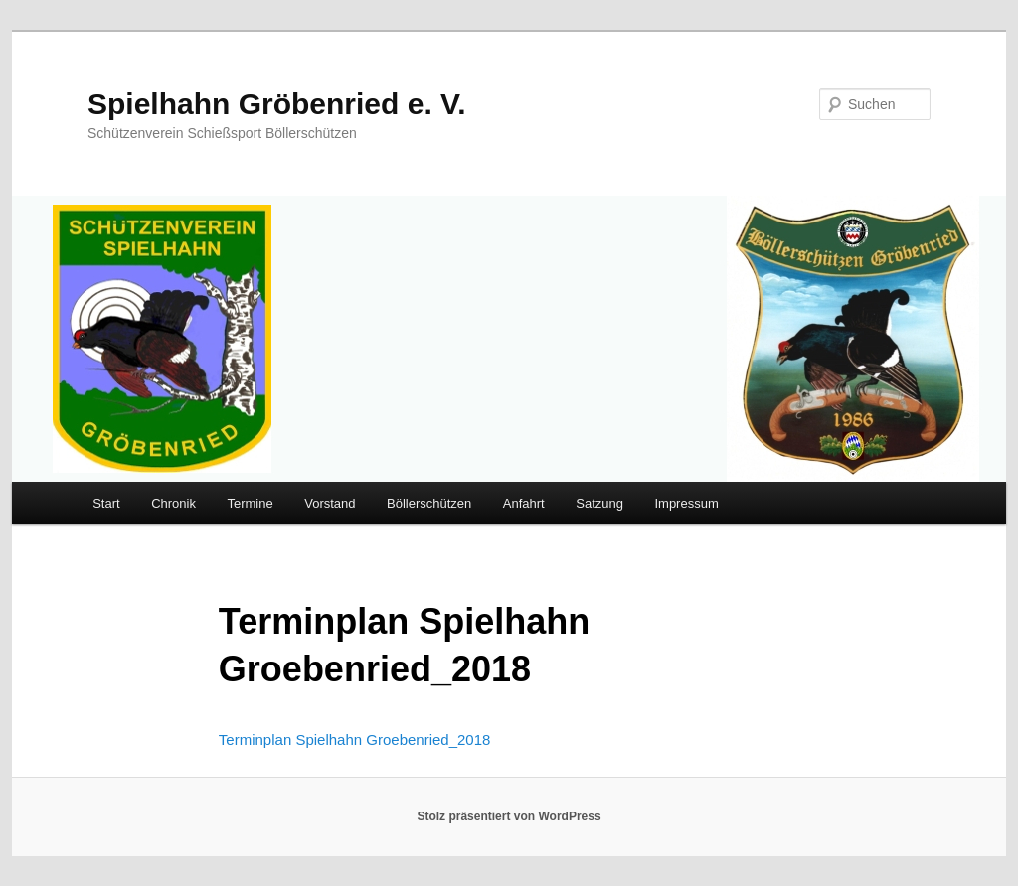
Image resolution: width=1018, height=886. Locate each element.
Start (105, 503)
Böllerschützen (429, 503)
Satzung (599, 503)
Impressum (686, 503)
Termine (249, 503)
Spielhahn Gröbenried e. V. (276, 103)
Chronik (173, 503)
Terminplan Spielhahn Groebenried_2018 (355, 739)
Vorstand (329, 503)
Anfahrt (524, 503)
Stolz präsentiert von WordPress (508, 816)
